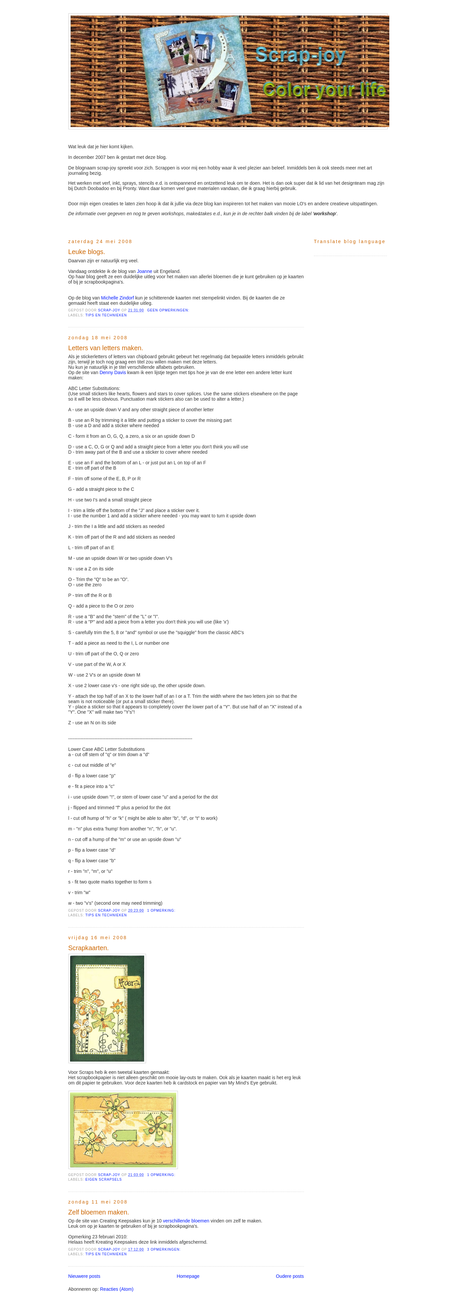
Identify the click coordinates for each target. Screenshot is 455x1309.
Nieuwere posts (84, 1276)
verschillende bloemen (186, 1220)
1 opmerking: (162, 910)
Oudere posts (290, 1276)
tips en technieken (106, 315)
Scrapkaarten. (88, 947)
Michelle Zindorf (117, 297)
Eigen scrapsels (103, 1179)
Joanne (144, 271)
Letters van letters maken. (105, 348)
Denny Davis (113, 372)
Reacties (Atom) (116, 1289)
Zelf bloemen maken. (98, 1212)
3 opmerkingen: (164, 1249)
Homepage (188, 1276)
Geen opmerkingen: (168, 310)
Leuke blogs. (86, 251)
